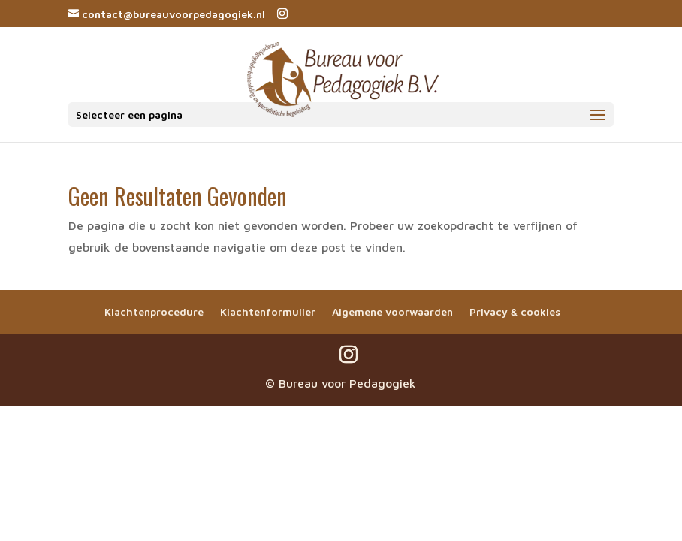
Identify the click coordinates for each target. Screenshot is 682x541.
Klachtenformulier (267, 311)
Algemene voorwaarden (392, 311)
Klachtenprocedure (154, 311)
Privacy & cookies (514, 311)
